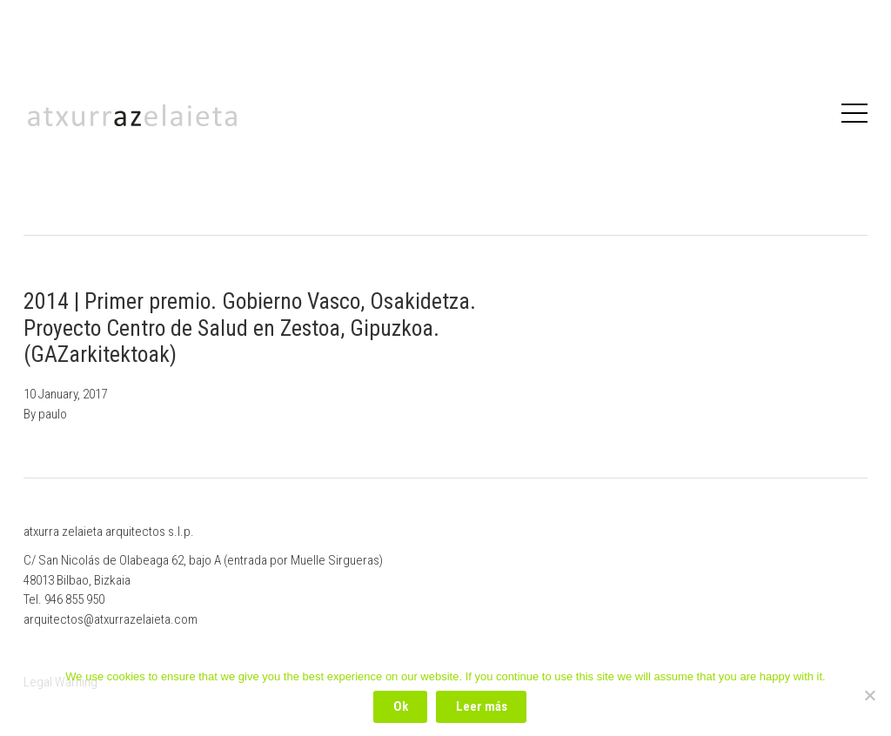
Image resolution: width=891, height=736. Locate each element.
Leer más (481, 706)
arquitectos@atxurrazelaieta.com (110, 619)
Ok (400, 706)
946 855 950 (74, 599)
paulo (52, 414)
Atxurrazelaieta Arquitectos (132, 115)
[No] (869, 695)
